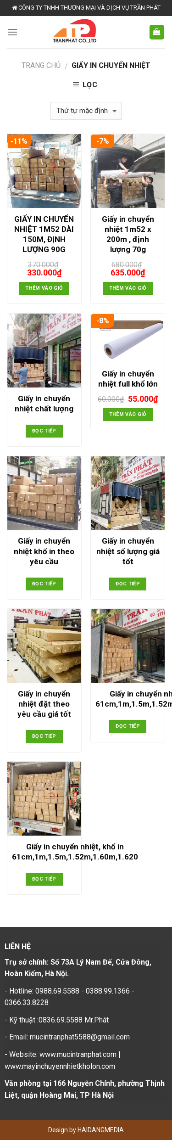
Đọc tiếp (44, 431)
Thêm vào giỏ (44, 288)
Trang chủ (41, 65)
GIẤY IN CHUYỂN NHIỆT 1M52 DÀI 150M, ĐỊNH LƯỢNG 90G (44, 234)
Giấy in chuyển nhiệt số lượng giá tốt (128, 551)
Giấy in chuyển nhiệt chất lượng (44, 403)
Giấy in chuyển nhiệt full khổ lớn (128, 378)
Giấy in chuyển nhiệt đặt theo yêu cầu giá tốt (44, 704)
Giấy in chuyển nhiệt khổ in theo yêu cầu (44, 551)
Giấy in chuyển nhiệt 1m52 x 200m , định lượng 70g (128, 234)
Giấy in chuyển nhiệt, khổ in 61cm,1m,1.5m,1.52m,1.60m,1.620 (75, 851)
